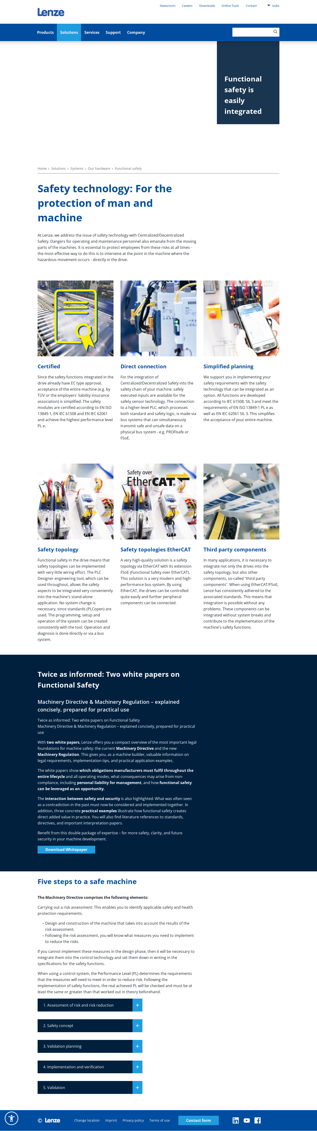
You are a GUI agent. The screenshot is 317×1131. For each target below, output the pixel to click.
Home (42, 168)
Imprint (111, 1120)
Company (136, 32)
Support (113, 32)
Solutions (69, 32)
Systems (76, 168)
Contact (251, 6)
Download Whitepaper (66, 849)
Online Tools (230, 6)
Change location (87, 1120)
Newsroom (167, 6)
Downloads (207, 6)
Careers (187, 6)
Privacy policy (133, 1120)
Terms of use (159, 1120)
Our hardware (99, 168)
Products (45, 32)
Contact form (198, 1120)
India (273, 5)
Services (91, 32)
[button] (11, 1118)
